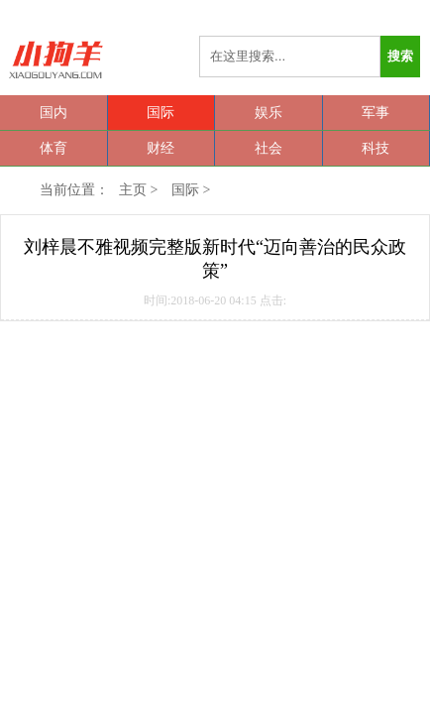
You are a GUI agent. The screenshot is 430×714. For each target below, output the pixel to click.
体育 (53, 148)
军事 (375, 112)
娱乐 (268, 112)
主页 (133, 189)
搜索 (400, 56)
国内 (53, 112)
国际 (160, 112)
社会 (268, 148)
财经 (160, 148)
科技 (375, 148)
